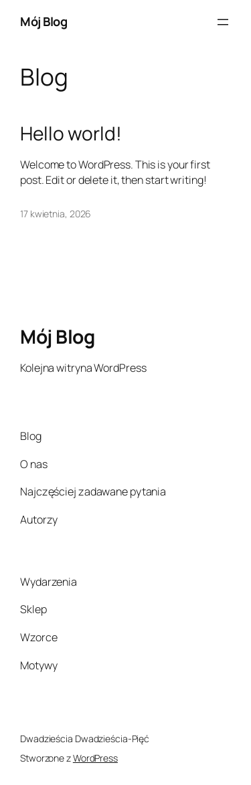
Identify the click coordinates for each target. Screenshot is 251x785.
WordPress (95, 758)
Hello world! (71, 133)
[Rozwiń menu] (223, 22)
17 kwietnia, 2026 (55, 213)
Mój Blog (43, 21)
